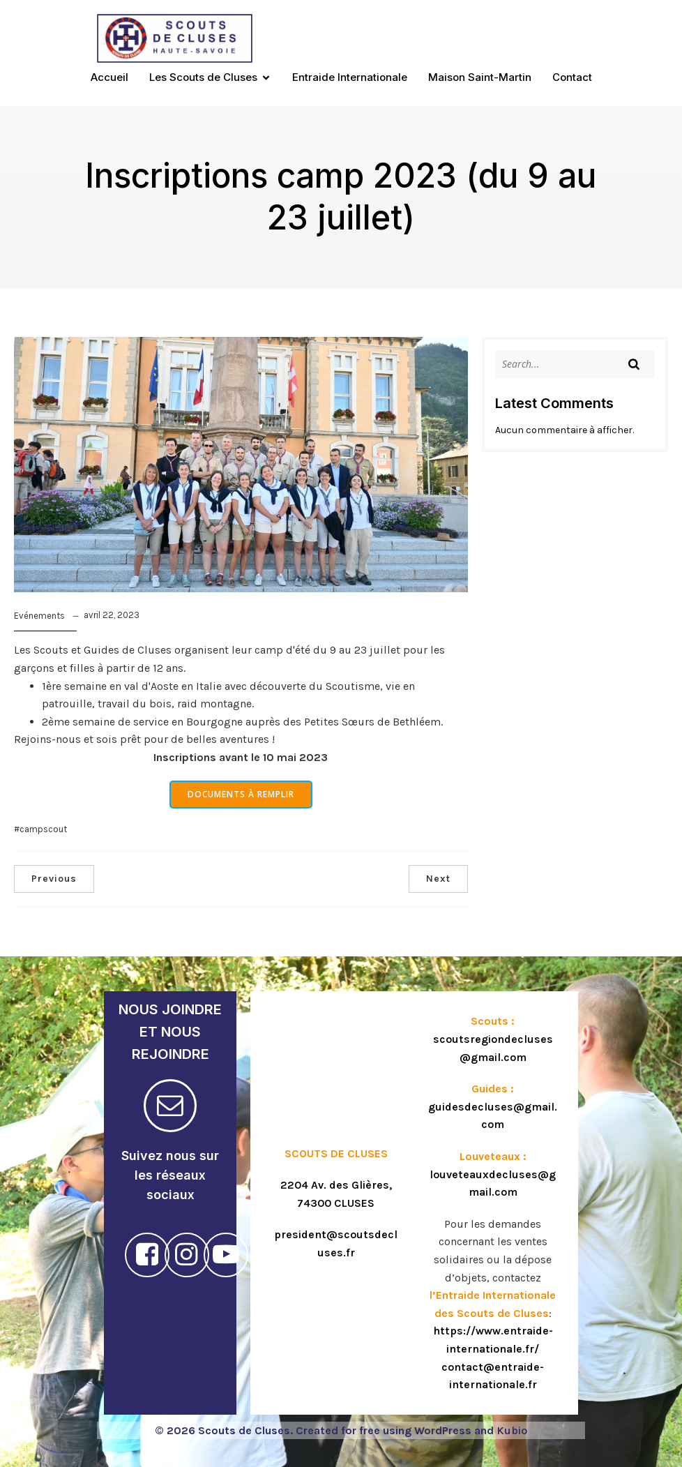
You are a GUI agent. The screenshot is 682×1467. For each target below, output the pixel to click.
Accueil (109, 77)
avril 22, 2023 (111, 615)
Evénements (39, 615)
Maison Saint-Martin (479, 77)
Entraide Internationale (349, 77)
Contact (572, 77)
